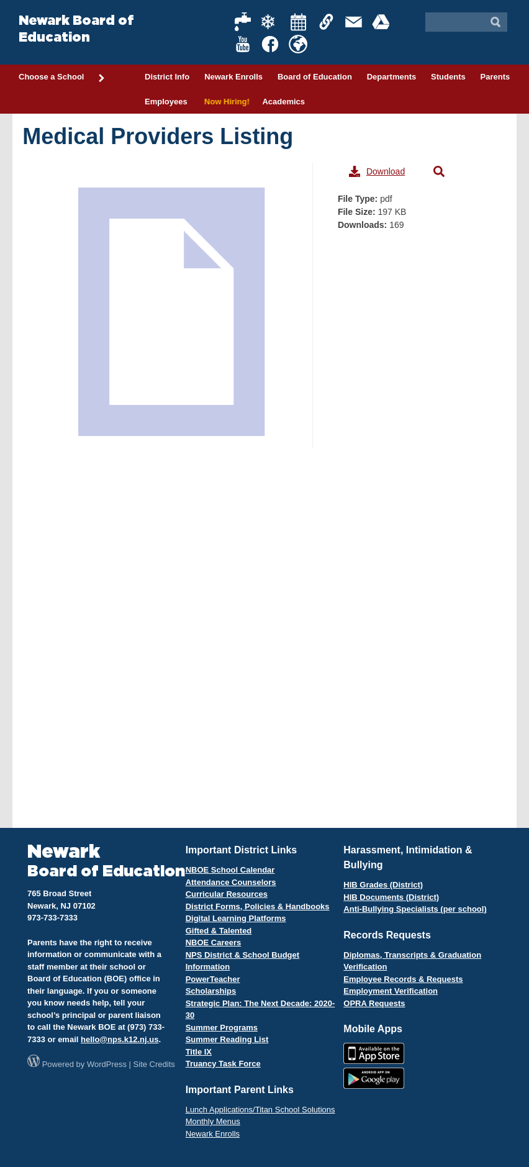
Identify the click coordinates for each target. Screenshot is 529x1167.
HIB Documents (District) (391, 897)
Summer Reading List (227, 1039)
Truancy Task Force (223, 1063)
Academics (283, 101)
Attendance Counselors (231, 882)
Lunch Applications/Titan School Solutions (260, 1109)
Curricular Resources (227, 894)
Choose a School (62, 77)
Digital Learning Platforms (236, 918)
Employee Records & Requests (403, 979)
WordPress (107, 1064)
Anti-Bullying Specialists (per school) (414, 909)
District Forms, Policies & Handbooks (258, 906)
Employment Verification (390, 991)
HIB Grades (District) (383, 884)
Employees (166, 101)
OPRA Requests (374, 1003)
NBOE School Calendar (230, 869)
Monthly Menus (213, 1121)
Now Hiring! (225, 101)
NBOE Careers (214, 942)
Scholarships (211, 991)
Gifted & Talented (219, 930)
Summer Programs (222, 1027)
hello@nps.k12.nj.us (119, 1039)
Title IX (199, 1051)
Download (377, 171)
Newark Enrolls (233, 76)
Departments (391, 76)
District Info (167, 76)
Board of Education (315, 76)
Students (448, 76)
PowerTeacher (213, 979)
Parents (495, 76)
